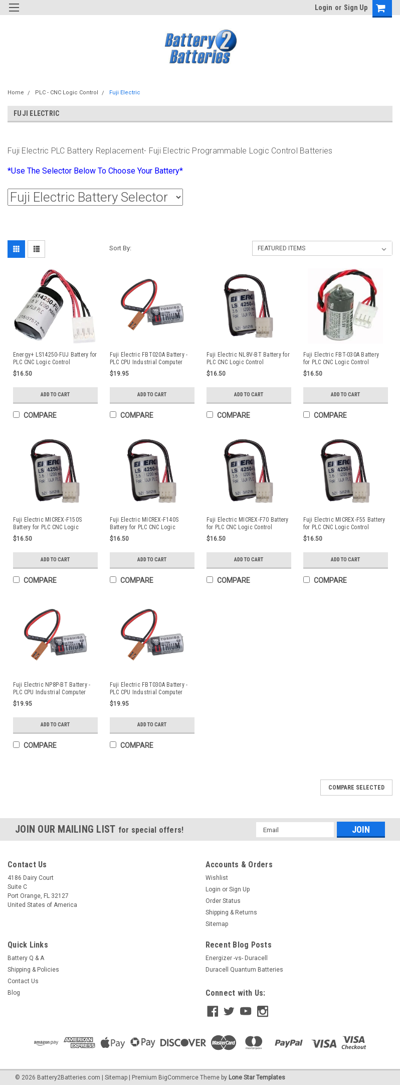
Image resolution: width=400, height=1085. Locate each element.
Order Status (223, 900)
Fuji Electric (124, 92)
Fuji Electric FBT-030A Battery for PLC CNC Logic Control (341, 358)
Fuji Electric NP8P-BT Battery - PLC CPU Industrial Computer (52, 688)
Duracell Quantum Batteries (244, 969)
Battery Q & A (26, 958)
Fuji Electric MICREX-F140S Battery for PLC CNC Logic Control (144, 523)
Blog (14, 992)
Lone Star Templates (257, 1074)
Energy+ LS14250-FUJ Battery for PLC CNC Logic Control (55, 358)
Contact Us (23, 981)
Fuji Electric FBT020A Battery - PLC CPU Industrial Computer (149, 358)
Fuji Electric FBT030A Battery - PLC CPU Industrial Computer (149, 688)
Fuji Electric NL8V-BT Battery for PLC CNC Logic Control (248, 358)
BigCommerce (178, 1074)
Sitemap (217, 923)
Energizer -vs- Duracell (237, 958)
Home (16, 92)
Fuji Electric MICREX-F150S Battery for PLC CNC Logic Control (47, 523)
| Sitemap (114, 1074)
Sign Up (355, 8)
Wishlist (217, 877)
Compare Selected (356, 787)
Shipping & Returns (231, 912)
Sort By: (120, 248)
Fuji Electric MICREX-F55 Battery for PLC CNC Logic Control (344, 523)
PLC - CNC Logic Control (66, 92)
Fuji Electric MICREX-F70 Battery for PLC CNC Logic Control (248, 523)
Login (323, 8)
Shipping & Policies (33, 969)
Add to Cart (55, 394)
